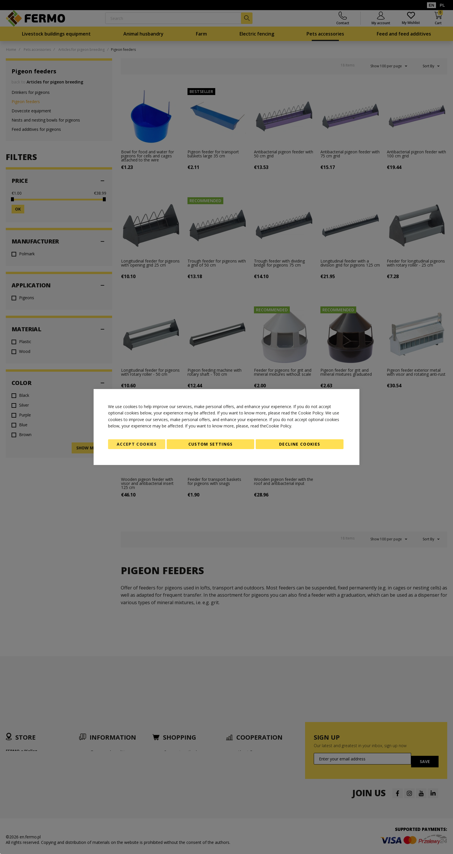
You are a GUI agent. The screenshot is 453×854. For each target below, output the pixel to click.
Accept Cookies (137, 444)
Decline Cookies (299, 444)
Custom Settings (210, 444)
